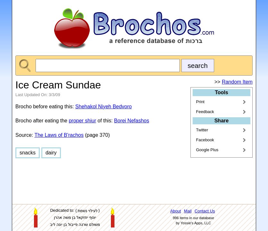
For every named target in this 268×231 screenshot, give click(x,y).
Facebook (205, 139)
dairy (51, 152)
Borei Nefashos (131, 120)
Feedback (205, 111)
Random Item (237, 82)
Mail (187, 211)
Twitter (202, 130)
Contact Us (205, 211)
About (175, 211)
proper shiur (82, 120)
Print (200, 101)
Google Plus (207, 149)
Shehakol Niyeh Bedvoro (103, 106)
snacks (28, 152)
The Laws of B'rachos (58, 135)
